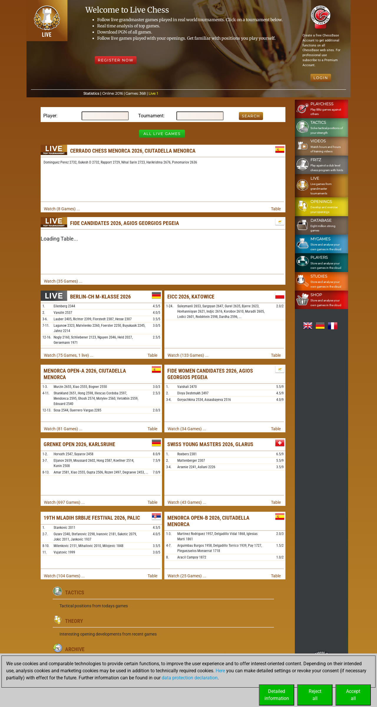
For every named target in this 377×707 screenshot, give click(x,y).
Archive (75, 649)
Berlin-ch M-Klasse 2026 (100, 297)
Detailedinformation (276, 694)
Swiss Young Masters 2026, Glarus (210, 444)
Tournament (150, 116)
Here (220, 670)
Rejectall (315, 694)
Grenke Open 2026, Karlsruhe (79, 444)
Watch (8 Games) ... (62, 208)
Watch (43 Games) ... (187, 502)
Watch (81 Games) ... (63, 428)
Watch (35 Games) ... (63, 281)
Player (49, 116)
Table (276, 208)
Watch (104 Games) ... (64, 575)
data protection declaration (190, 678)
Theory (74, 621)
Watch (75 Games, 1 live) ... (68, 355)
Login (320, 78)
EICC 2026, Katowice (190, 297)
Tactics (74, 592)
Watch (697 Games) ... (64, 502)
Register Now (115, 60)
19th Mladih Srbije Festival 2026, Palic (92, 518)
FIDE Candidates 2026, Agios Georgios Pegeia (124, 223)
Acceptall (353, 694)
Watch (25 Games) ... (187, 575)
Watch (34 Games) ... (187, 428)
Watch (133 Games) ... (188, 355)
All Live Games (162, 133)
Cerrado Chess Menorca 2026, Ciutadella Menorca (133, 151)
